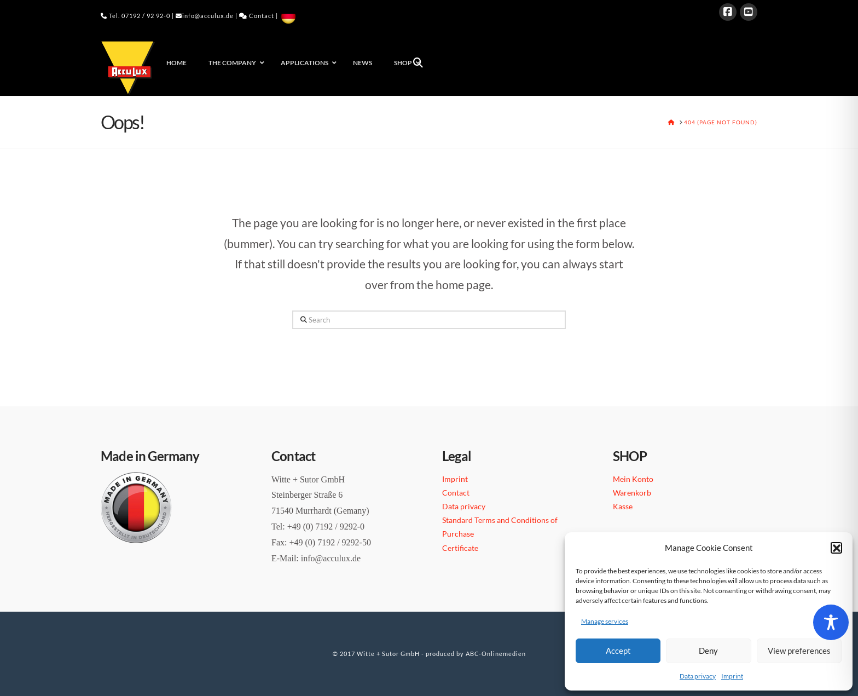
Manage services (604, 621)
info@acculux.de (208, 15)
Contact (261, 15)
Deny (708, 650)
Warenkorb (632, 492)
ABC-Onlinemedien (496, 653)
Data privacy (698, 676)
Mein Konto (633, 479)
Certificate (460, 548)
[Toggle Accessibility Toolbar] (831, 622)
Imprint (732, 676)
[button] (836, 547)
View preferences (799, 650)
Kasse (623, 506)
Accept (618, 650)
